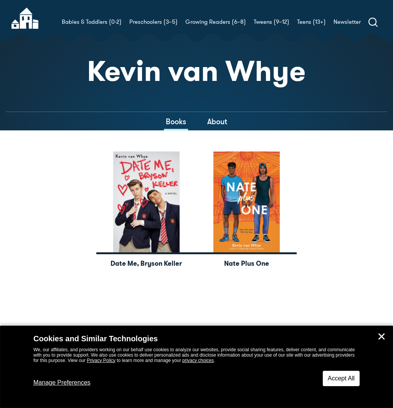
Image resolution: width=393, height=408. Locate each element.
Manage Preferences (62, 382)
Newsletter (347, 22)
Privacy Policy (101, 360)
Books (176, 121)
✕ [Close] (381, 337)
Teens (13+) (311, 22)
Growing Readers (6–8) (215, 22)
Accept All (341, 378)
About (217, 121)
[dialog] (196, 367)
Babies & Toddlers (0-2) (92, 22)
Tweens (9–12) (271, 22)
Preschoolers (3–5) (153, 22)
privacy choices (198, 360)
